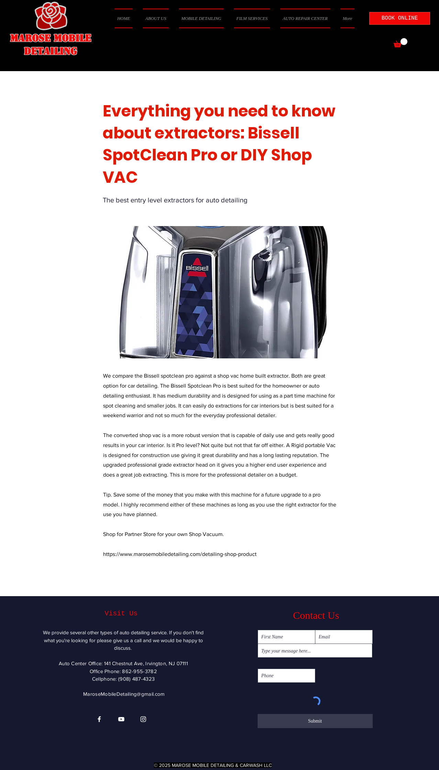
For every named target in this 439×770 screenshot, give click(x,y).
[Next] (319, 575)
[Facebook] (99, 719)
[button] (400, 42)
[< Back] (125, 88)
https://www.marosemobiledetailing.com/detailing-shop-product (180, 554)
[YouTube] (121, 719)
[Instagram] (143, 719)
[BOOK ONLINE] (399, 18)
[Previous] (125, 575)
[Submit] (315, 721)
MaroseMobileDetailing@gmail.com (124, 694)
